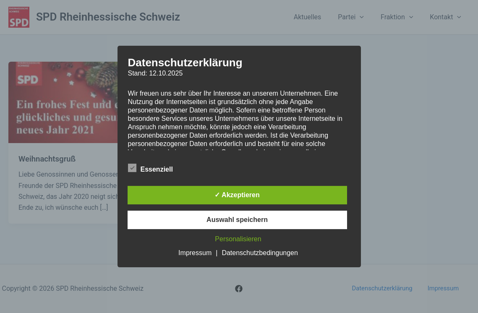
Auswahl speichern (237, 219)
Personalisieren (238, 239)
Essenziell (150, 168)
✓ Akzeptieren (237, 194)
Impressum (195, 252)
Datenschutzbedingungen (260, 252)
